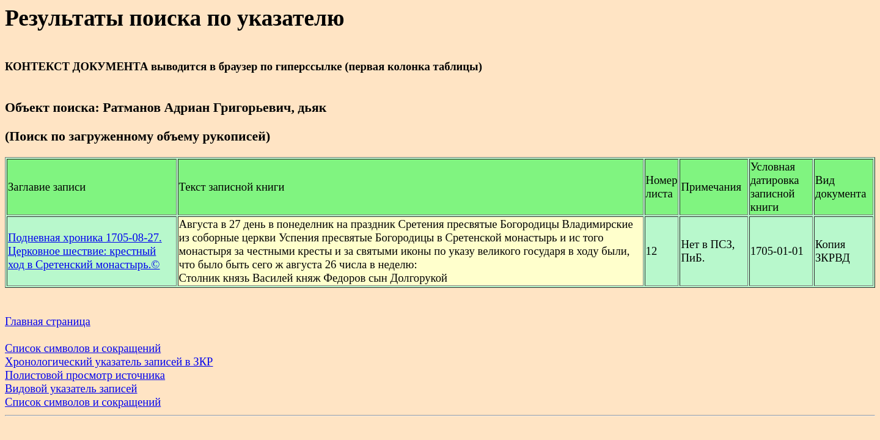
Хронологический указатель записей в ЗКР (109, 361)
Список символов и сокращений (83, 348)
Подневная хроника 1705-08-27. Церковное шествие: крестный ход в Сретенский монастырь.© (85, 251)
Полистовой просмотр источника (85, 375)
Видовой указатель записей (71, 388)
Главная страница (47, 321)
